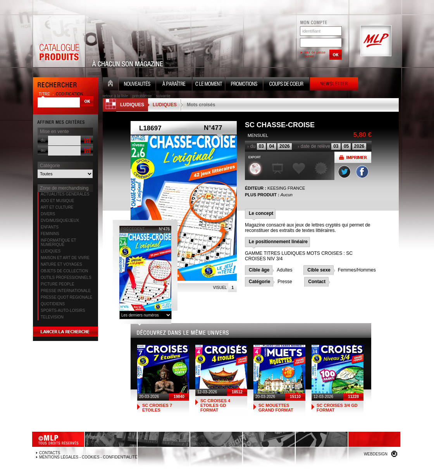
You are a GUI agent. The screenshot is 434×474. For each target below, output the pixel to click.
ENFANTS (50, 227)
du (43, 140)
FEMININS (50, 234)
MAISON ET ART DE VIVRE (65, 258)
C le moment (209, 84)
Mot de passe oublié (315, 54)
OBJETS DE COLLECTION (64, 271)
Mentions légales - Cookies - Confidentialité (88, 457)
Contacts (49, 453)
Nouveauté (137, 84)
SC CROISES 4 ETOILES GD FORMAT (215, 405)
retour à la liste (115, 96)
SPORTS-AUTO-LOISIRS (63, 310)
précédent (133, 229)
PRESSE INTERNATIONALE (66, 291)
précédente (142, 96)
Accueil (110, 84)
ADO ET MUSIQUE (57, 201)
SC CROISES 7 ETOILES (157, 407)
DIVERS (48, 214)
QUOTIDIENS (53, 304)
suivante (163, 96)
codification (69, 94)
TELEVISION (52, 317)
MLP (375, 41)
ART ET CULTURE (57, 207)
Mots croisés (201, 104)
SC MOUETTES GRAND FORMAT (275, 407)
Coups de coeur (286, 84)
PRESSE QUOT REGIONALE (66, 297)
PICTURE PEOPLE (57, 284)
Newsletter (334, 84)
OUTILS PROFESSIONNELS (66, 277)
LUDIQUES (50, 251)
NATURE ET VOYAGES (61, 264)
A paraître (174, 84)
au (43, 150)
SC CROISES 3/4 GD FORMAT (337, 407)
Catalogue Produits (59, 41)
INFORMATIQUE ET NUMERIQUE (58, 242)
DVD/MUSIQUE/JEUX (60, 220)
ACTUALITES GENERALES (65, 194)
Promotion (244, 84)
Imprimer (352, 157)
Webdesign (376, 454)
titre (45, 94)
